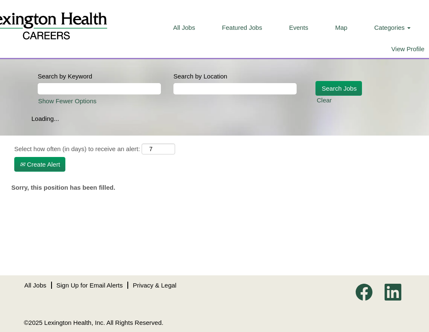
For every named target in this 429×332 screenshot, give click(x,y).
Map (341, 27)
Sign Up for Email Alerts (90, 285)
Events (298, 27)
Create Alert (40, 164)
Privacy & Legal (154, 285)
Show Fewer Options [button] (67, 101)
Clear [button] (324, 100)
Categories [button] (392, 27)
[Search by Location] (235, 88)
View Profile (407, 48)
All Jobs (184, 27)
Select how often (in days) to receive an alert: (77, 148)
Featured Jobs (242, 27)
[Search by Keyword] (99, 88)
